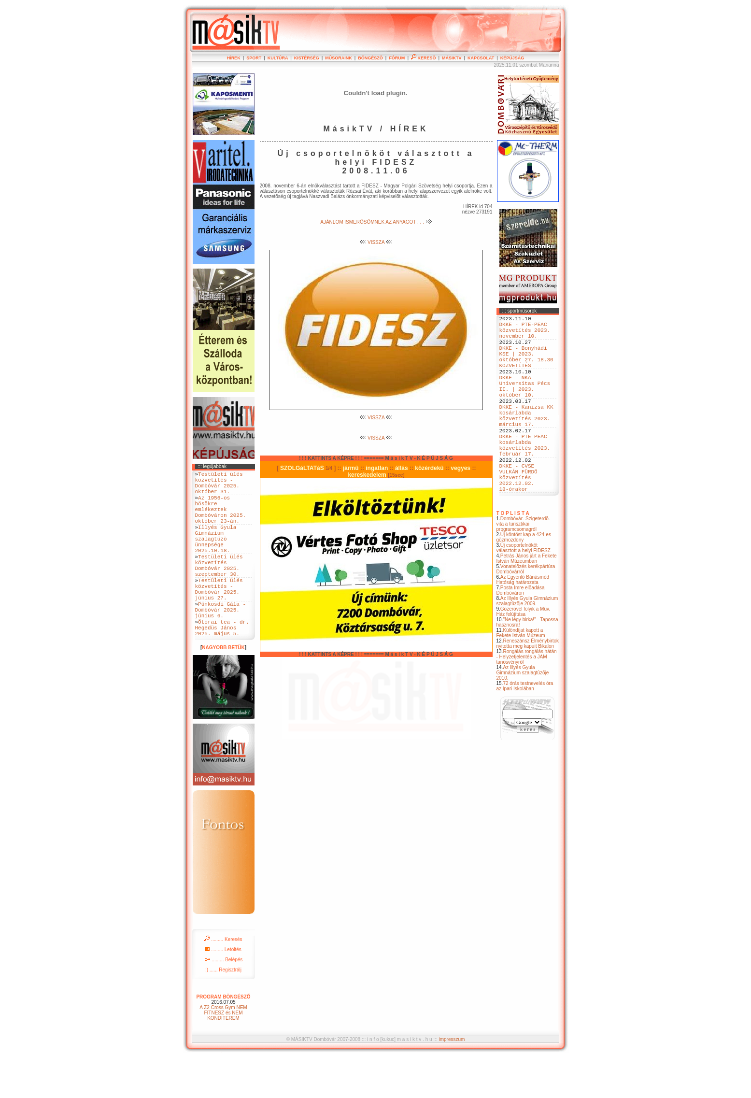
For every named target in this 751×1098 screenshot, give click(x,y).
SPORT (253, 58)
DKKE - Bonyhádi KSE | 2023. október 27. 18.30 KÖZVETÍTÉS (526, 367)
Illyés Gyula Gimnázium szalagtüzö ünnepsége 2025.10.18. (216, 556)
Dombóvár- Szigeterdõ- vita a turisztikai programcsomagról (523, 567)
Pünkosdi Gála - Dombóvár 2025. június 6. (220, 644)
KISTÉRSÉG (306, 58)
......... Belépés (223, 1000)
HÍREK (234, 58)
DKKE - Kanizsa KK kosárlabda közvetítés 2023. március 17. (526, 440)
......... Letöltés (223, 990)
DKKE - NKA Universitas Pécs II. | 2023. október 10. (525, 403)
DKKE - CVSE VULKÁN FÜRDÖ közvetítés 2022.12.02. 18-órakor (518, 517)
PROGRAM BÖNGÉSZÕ (223, 1037)
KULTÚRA (278, 58)
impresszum (452, 1080)
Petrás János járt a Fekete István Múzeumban (526, 602)
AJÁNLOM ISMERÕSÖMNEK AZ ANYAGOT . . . (375, 222)
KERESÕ (423, 58)
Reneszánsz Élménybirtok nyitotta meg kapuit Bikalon (527, 687)
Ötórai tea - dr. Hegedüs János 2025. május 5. (222, 666)
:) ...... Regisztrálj (223, 1010)
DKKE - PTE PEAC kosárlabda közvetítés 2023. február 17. (525, 477)
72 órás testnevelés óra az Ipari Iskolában (524, 729)
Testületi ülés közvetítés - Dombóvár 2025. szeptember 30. (219, 588)
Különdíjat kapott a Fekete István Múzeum (520, 676)
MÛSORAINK (338, 58)
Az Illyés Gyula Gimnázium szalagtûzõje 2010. (522, 716)
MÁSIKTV (452, 58)
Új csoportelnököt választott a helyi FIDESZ (523, 591)
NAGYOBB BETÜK (223, 688)
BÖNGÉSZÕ (370, 58)
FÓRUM (397, 58)
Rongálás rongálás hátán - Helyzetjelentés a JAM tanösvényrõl (526, 700)
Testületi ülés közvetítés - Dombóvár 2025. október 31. (219, 485)
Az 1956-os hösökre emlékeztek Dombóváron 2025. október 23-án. (220, 519)
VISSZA (376, 242)
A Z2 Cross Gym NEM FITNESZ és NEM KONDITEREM (223, 1053)
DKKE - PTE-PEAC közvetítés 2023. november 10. (525, 334)
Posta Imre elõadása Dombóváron (520, 633)
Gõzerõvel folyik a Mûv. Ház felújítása (523, 655)
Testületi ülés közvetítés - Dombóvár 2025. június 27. (219, 618)
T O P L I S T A (512, 556)
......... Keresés (223, 980)
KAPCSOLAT (481, 58)
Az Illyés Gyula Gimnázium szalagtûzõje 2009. (527, 644)
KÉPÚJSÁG (512, 58)
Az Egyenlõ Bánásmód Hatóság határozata (523, 623)
